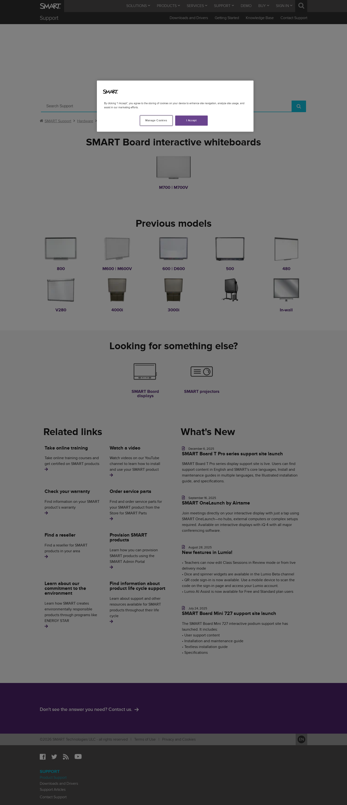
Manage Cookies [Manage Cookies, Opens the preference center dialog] (156, 120)
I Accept (191, 120)
